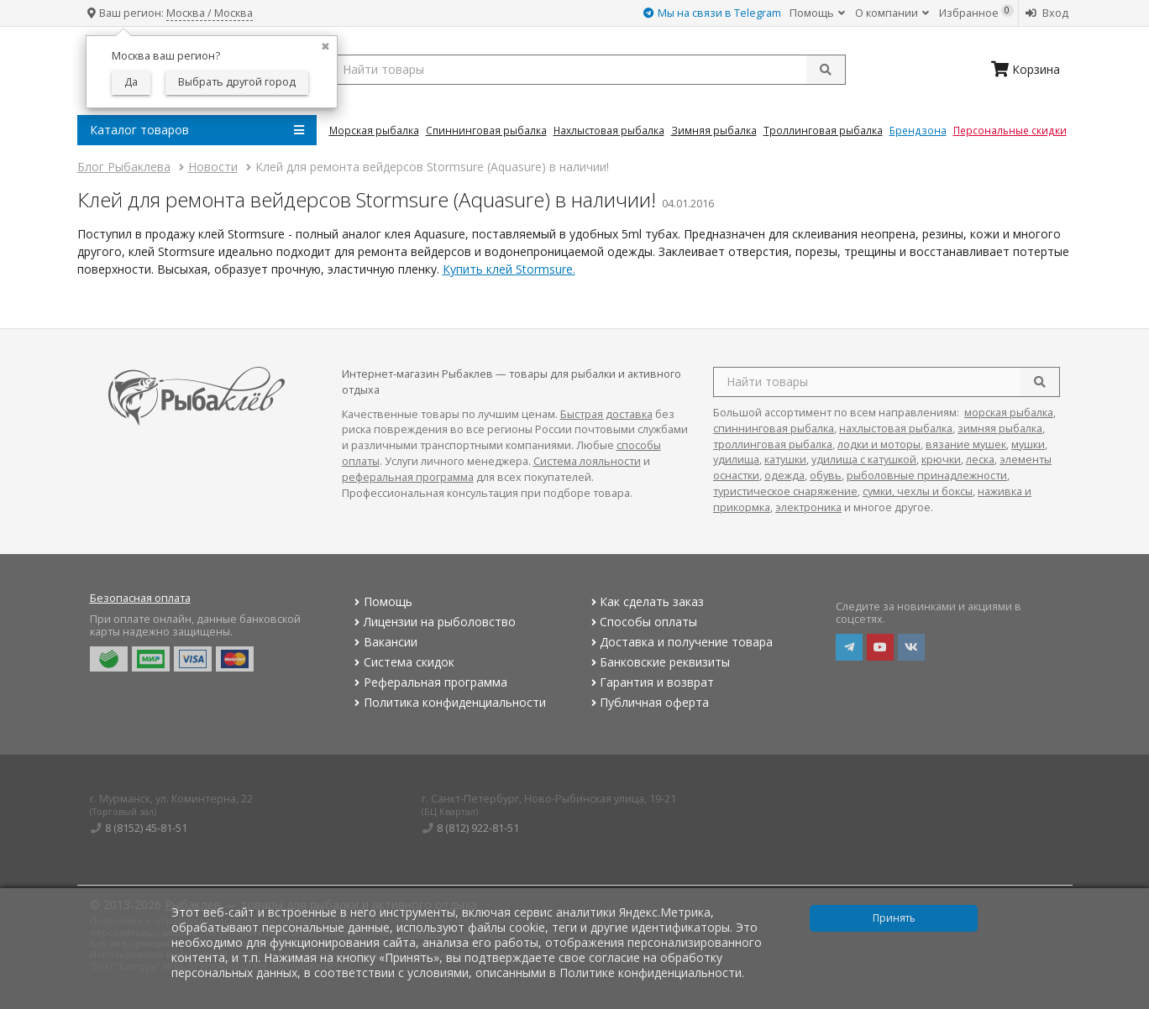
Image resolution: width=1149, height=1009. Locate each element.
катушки (785, 459)
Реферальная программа (429, 682)
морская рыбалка (1008, 412)
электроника (808, 507)
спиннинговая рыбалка (773, 428)
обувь (826, 475)
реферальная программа (408, 477)
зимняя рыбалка (1000, 428)
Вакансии (384, 642)
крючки (941, 459)
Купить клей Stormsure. (509, 269)
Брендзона (918, 130)
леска (980, 459)
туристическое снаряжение (785, 491)
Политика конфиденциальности (448, 702)
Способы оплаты (642, 622)
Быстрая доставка (606, 414)
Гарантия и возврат (650, 682)
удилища (736, 459)
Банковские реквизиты (658, 662)
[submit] (825, 69)
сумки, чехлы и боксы (918, 491)
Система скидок (402, 662)
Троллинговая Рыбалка (823, 130)
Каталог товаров (197, 130)
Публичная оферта (648, 702)
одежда (784, 475)
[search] (1039, 382)
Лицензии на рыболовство (433, 622)
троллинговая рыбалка (772, 444)
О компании (892, 13)
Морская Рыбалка (374, 130)
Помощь (817, 13)
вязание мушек (966, 444)
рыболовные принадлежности (927, 475)
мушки (1028, 444)
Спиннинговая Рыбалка (486, 130)
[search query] (587, 70)
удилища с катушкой (863, 459)
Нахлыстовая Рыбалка (609, 130)
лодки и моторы (879, 444)
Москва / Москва (209, 13)
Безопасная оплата (140, 598)
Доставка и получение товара (680, 642)
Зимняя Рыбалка (714, 130)
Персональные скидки (1010, 130)
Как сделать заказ (645, 601)
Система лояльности (587, 461)
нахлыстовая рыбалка (895, 428)
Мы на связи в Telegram (712, 13)
